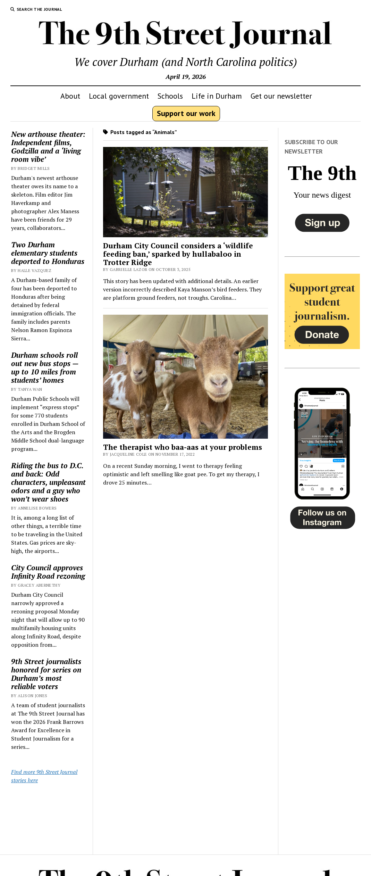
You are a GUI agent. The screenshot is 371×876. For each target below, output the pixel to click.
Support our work (186, 113)
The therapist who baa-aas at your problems (182, 447)
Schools (170, 96)
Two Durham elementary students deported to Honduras (47, 252)
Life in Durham (217, 96)
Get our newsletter (281, 96)
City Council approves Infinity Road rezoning (48, 571)
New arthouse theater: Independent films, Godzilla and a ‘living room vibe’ (48, 146)
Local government (119, 96)
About (70, 96)
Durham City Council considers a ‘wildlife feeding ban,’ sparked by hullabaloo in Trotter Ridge (178, 254)
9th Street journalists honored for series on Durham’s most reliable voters (46, 674)
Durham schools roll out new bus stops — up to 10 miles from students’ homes (44, 367)
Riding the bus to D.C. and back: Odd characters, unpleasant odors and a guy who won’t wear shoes (48, 482)
